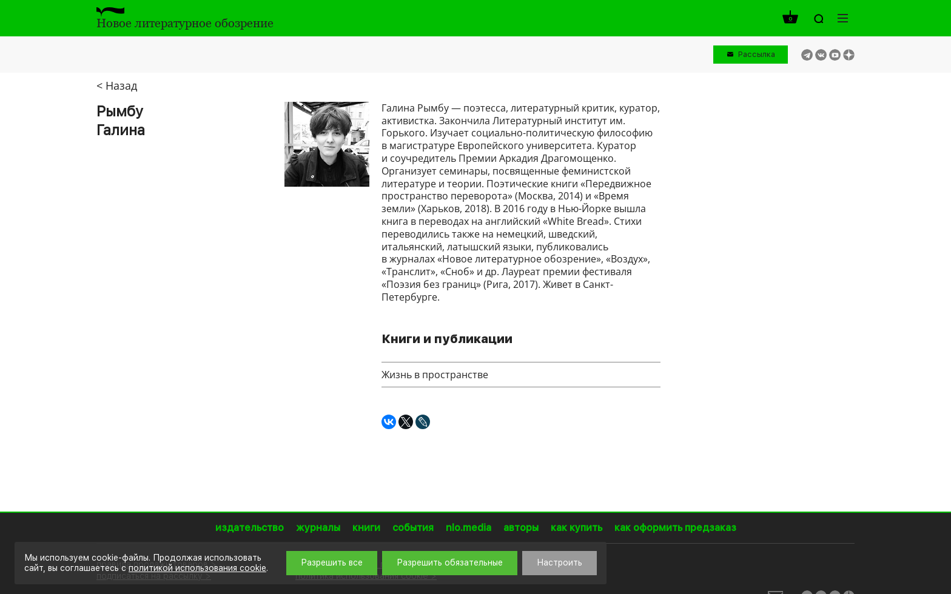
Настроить (559, 562)
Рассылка (756, 54)
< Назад (116, 85)
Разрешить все (332, 562)
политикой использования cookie (197, 568)
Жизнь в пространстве (434, 374)
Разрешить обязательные (450, 562)
